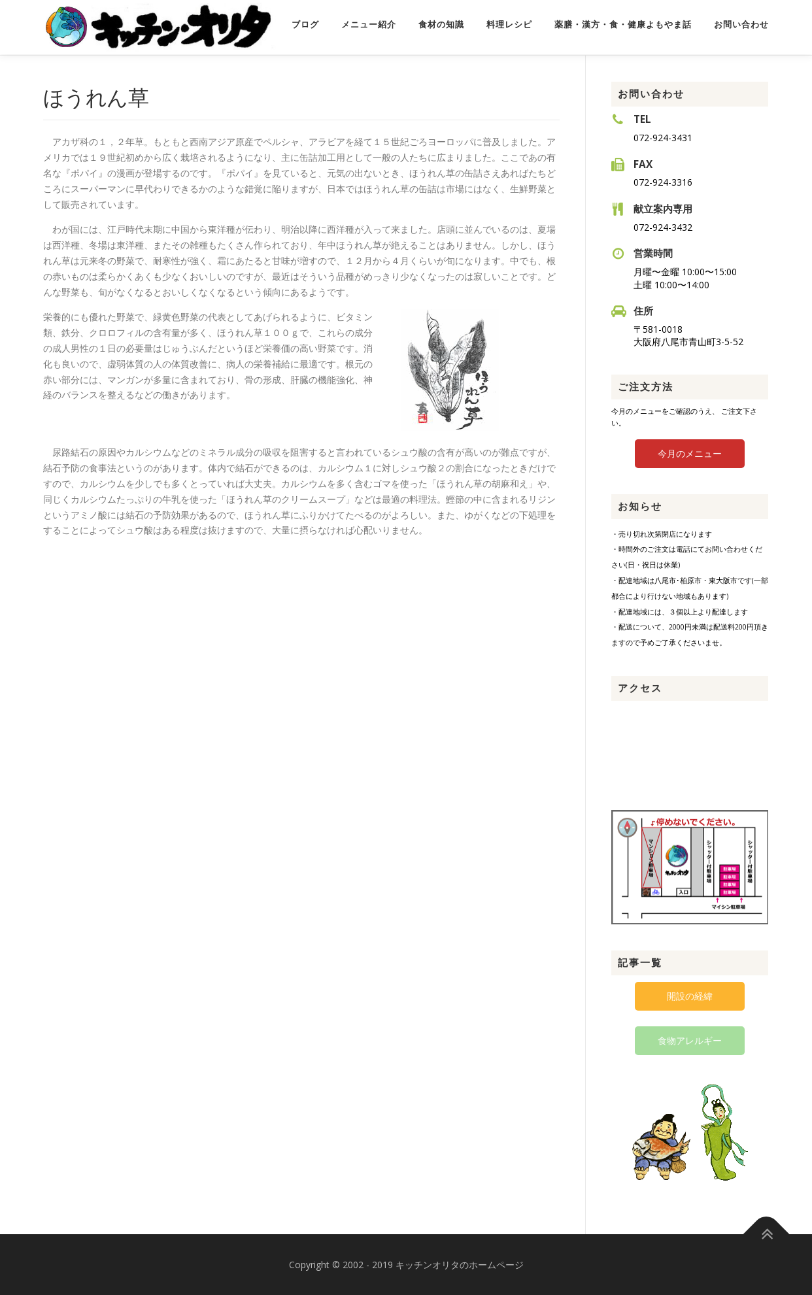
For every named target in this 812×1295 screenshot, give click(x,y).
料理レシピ (509, 24)
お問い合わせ (741, 24)
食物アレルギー (690, 1040)
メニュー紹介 (368, 24)
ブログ (305, 24)
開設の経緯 (690, 995)
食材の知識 (441, 24)
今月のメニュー (690, 452)
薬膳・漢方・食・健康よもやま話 (623, 24)
